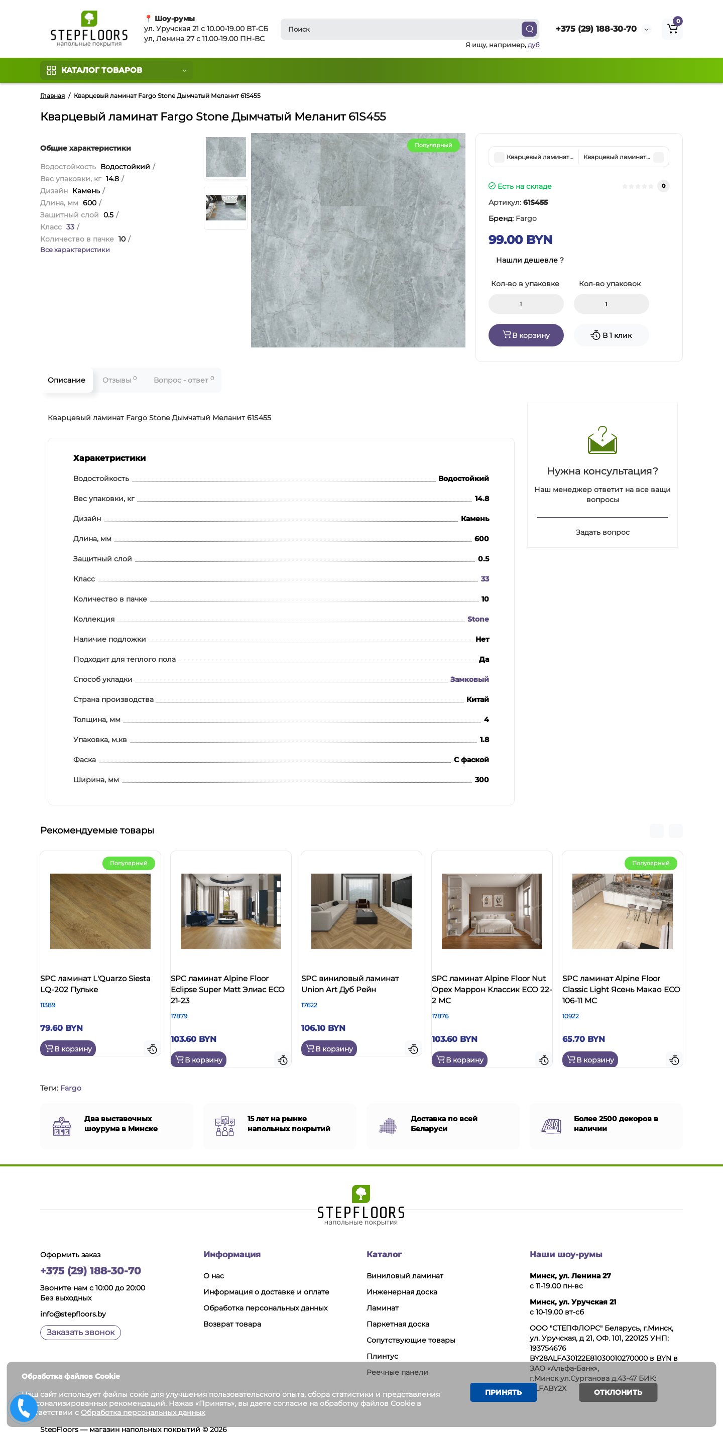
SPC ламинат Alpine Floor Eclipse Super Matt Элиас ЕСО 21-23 (230, 993)
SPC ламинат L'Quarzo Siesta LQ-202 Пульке (93, 987)
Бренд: (513, 218)
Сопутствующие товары (411, 1327)
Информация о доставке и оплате (266, 1279)
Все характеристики (75, 250)
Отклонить (613, 1393)
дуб (534, 45)
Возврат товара (232, 1311)
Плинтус (382, 1343)
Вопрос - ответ (184, 380)
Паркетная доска (398, 1311)
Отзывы (119, 380)
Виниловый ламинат (405, 1263)
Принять (499, 1393)
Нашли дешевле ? (530, 260)
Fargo (70, 1075)
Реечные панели (397, 1359)
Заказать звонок (80, 1320)
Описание (66, 380)
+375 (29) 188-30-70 (596, 29)
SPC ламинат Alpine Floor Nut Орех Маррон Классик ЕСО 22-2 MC (491, 993)
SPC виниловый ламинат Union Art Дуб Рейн (360, 987)
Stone (478, 619)
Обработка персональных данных (265, 1295)
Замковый (469, 679)
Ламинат (383, 1295)
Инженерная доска (402, 1279)
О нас (213, 1263)
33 (70, 226)
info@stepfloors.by (73, 1301)
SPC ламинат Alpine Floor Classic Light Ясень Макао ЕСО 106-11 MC (622, 993)
